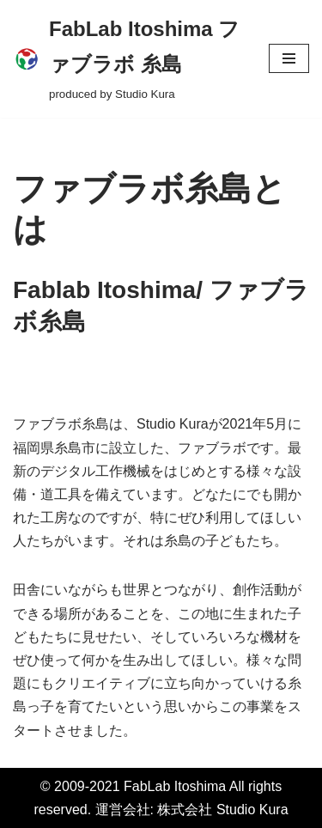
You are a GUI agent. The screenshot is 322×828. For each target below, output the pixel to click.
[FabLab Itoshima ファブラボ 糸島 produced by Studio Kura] (128, 59)
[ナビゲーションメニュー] (289, 58)
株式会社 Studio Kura (222, 809)
